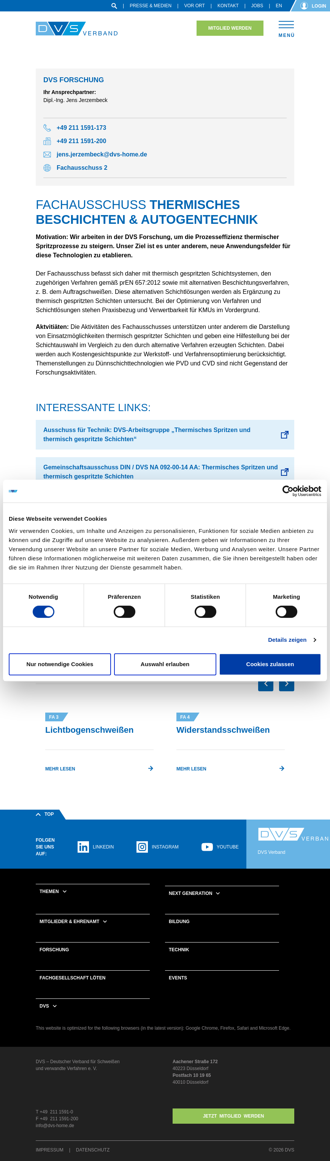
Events (178, 978)
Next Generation (190, 893)
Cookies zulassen (270, 664)
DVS (44, 1006)
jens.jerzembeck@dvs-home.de (102, 154)
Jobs (257, 5)
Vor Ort (194, 5)
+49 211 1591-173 (81, 127)
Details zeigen (287, 639)
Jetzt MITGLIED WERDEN (233, 1116)
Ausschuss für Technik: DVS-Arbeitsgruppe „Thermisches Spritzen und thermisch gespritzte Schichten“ (147, 434)
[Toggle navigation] (286, 28)
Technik (179, 949)
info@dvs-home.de (55, 1125)
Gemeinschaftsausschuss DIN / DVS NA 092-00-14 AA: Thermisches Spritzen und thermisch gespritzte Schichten (160, 472)
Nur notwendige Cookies (60, 664)
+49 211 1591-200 (81, 141)
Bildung (179, 921)
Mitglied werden (230, 28)
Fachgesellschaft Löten (72, 978)
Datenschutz (92, 1150)
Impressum (49, 1150)
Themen (49, 891)
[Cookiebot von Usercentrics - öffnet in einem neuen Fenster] (288, 491)
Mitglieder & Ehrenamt (69, 921)
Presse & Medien (150, 5)
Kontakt (228, 5)
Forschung (54, 949)
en (279, 5)
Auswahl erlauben (165, 664)
